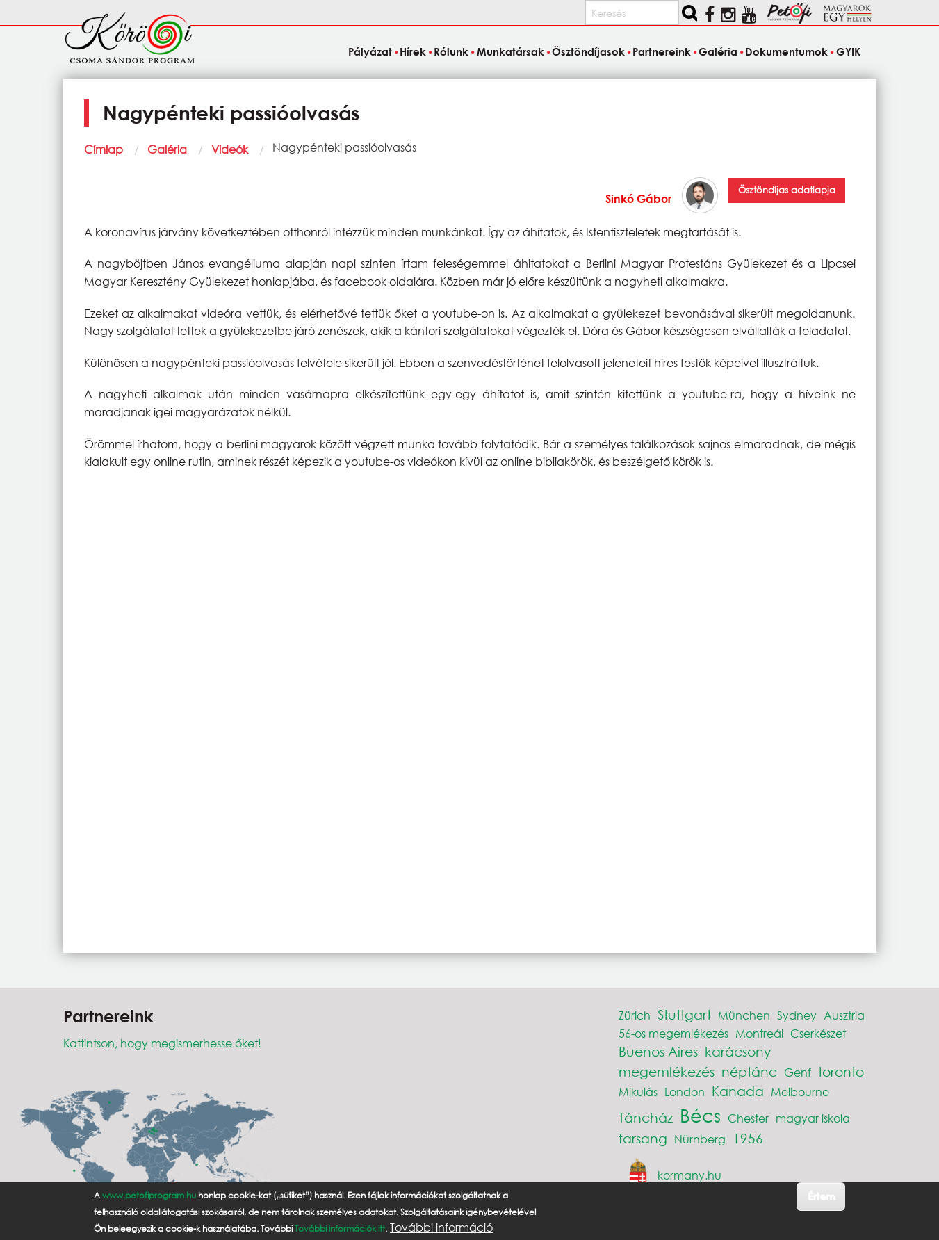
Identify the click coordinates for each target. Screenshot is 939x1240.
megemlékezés (667, 1071)
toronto (841, 1071)
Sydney (797, 1015)
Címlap (103, 149)
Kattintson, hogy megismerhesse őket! (162, 1043)
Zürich (635, 1015)
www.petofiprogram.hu (149, 1195)
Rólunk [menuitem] (451, 51)
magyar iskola (813, 1118)
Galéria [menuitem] (718, 51)
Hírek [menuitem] (413, 51)
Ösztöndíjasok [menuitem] (588, 51)
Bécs (700, 1115)
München (744, 1015)
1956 (748, 1138)
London (684, 1091)
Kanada (738, 1091)
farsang (643, 1138)
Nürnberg (700, 1139)
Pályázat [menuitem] (370, 51)
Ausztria (844, 1015)
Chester (748, 1118)
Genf (797, 1072)
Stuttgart (684, 1014)
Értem (821, 1195)
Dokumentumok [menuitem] (786, 51)
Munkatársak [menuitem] (510, 51)
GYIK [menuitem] (848, 51)
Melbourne (800, 1091)
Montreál (759, 1033)
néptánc (749, 1071)
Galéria (167, 149)
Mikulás (638, 1091)
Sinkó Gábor (638, 198)
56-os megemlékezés (673, 1033)
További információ (441, 1227)
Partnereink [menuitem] (661, 51)
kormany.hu (689, 1175)
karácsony (738, 1051)
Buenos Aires (658, 1051)
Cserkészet (818, 1033)
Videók (229, 149)
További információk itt (340, 1228)
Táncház (646, 1117)
